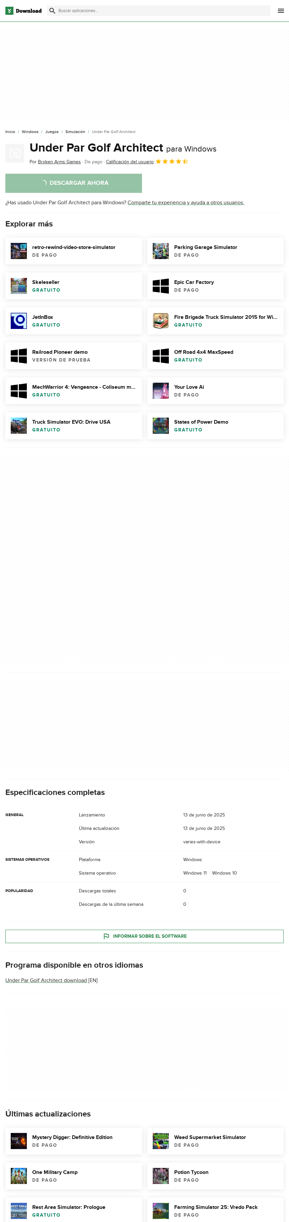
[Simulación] (75, 132)
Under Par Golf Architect (123, 147)
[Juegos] (52, 132)
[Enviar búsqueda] (52, 10)
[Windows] (30, 132)
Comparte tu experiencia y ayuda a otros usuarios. (186, 202)
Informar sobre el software (144, 936)
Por (55, 162)
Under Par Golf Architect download (46, 980)
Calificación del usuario (147, 161)
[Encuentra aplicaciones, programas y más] (159, 10)
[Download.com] (23, 11)
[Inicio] (10, 132)
